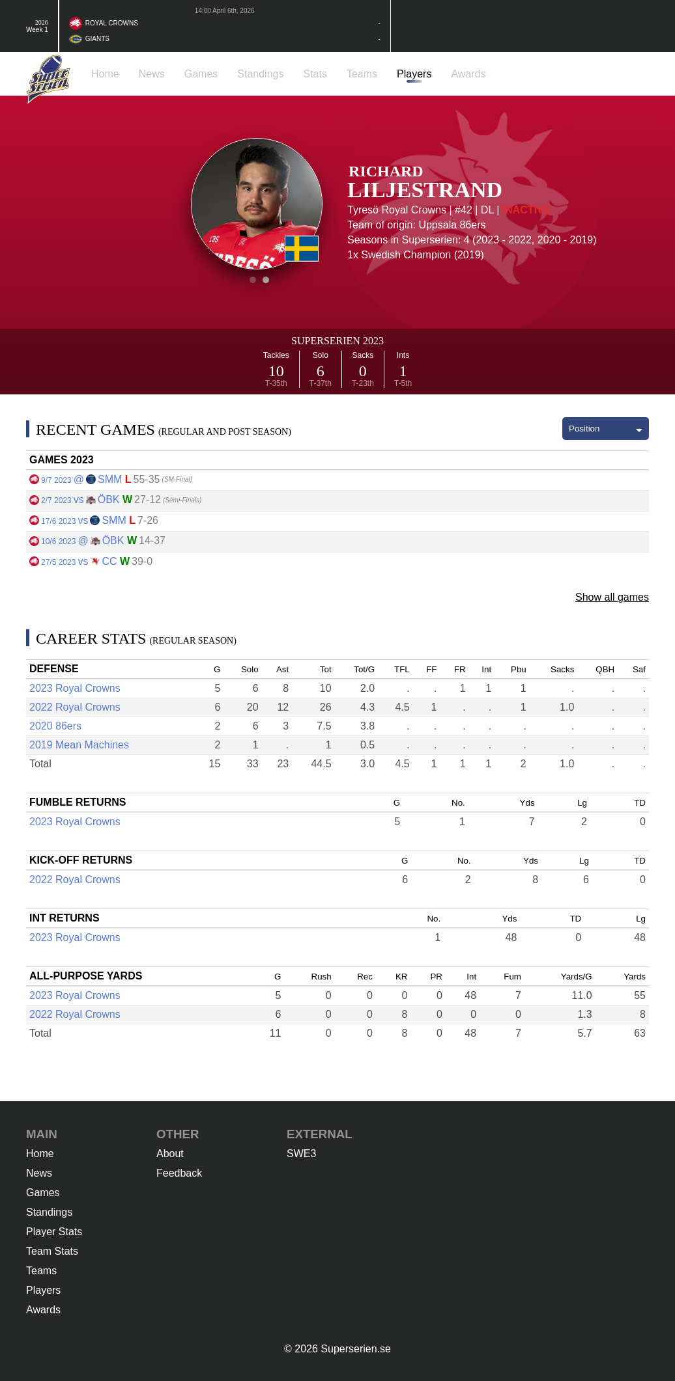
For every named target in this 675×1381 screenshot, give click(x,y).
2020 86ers (55, 726)
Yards (635, 976)
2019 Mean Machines (79, 744)
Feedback (179, 1173)
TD (640, 803)
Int (486, 669)
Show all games (612, 597)
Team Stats (52, 1251)
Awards (43, 1309)
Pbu (518, 669)
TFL (402, 669)
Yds (527, 803)
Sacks (562, 669)
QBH (605, 669)
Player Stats (54, 1231)
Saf (639, 669)
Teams (41, 1270)
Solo (250, 669)
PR (436, 976)
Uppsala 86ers (451, 224)
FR (460, 669)
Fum (512, 976)
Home (40, 1153)
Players (43, 1290)
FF (431, 669)
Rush (321, 976)
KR (401, 976)
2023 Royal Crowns (75, 688)
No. (458, 803)
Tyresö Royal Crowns (396, 209)
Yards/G (576, 976)
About (170, 1153)
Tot (326, 669)
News (39, 1173)
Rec (365, 976)
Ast (282, 669)
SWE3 (301, 1153)
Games (43, 1192)
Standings (49, 1212)
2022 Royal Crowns (75, 707)
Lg (582, 803)
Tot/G (364, 669)
